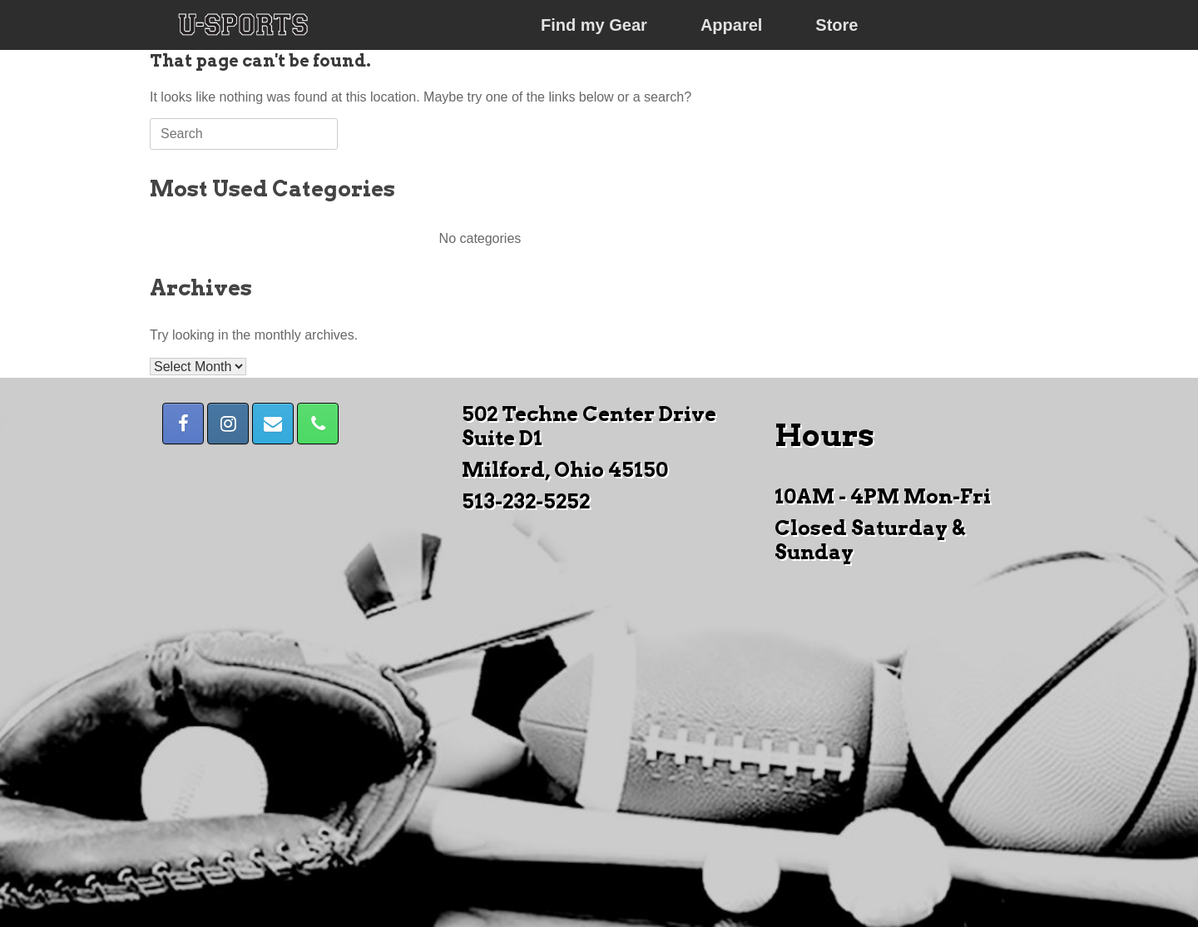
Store (836, 25)
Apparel (731, 25)
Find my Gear (594, 25)
